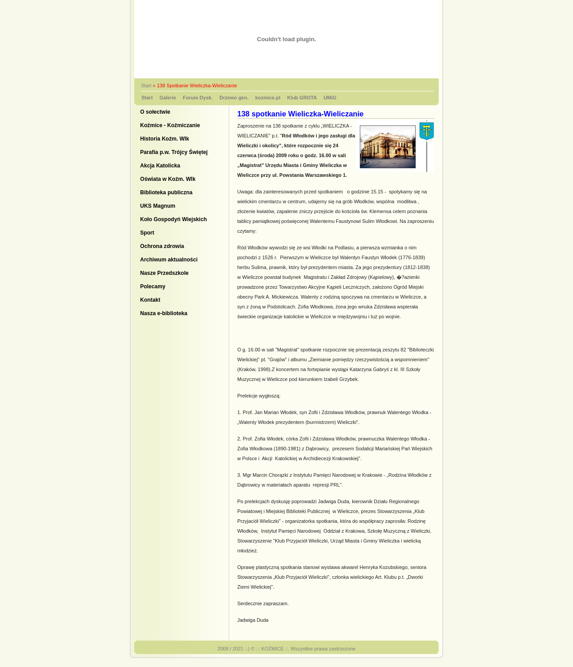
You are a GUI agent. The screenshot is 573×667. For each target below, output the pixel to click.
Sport (147, 233)
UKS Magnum (157, 206)
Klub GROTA (301, 97)
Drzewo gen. (233, 97)
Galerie (167, 97)
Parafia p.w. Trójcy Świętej (174, 152)
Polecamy (152, 286)
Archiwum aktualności (168, 260)
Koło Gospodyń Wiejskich (173, 219)
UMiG (330, 97)
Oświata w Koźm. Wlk (168, 179)
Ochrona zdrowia (162, 246)
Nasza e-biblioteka (164, 313)
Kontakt (150, 300)
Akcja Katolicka (160, 165)
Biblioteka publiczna (166, 192)
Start (146, 85)
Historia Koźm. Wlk (164, 139)
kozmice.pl (267, 97)
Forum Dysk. (198, 97)
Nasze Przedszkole (164, 273)
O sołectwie (155, 112)
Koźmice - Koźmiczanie (170, 125)
